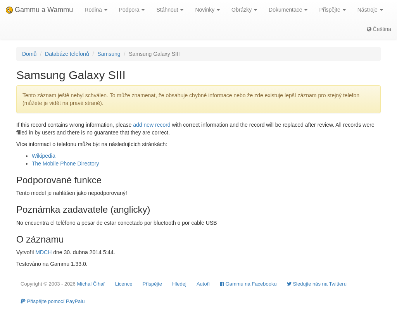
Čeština (379, 29)
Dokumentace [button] (288, 10)
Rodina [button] (96, 10)
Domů (29, 54)
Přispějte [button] (332, 10)
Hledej (179, 284)
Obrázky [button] (244, 10)
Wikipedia (43, 156)
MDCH (43, 252)
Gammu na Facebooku (248, 284)
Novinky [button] (207, 10)
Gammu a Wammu (39, 10)
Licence (124, 284)
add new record (152, 125)
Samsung (108, 54)
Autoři (203, 284)
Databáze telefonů (67, 54)
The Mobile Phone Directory (65, 163)
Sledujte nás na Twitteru (317, 284)
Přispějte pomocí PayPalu (53, 301)
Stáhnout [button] (169, 10)
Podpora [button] (132, 10)
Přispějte (152, 284)
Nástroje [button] (370, 10)
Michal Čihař (91, 284)
